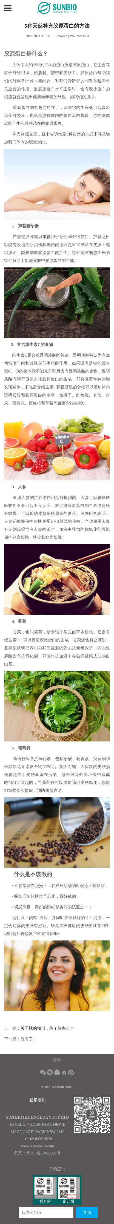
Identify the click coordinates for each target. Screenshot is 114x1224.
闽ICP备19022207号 (43, 1153)
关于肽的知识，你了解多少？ (47, 1028)
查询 (87, 1213)
